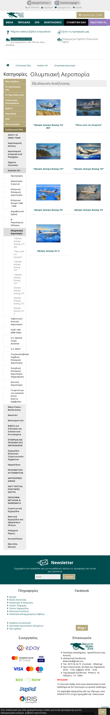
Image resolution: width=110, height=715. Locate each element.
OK (102, 711)
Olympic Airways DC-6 (19, 310)
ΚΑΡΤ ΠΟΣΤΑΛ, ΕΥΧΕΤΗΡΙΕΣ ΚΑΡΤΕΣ (15, 488)
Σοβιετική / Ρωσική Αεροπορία (17, 320)
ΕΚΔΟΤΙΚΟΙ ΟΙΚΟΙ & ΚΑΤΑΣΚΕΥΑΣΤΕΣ (98, 22)
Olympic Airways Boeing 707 (19, 289)
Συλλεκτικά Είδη (74, 22)
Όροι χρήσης (15, 627)
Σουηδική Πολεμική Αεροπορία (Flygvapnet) (17, 371)
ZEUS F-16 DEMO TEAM (14, 135)
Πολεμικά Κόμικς (13, 531)
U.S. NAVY (15, 348)
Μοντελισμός (51, 22)
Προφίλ (12, 596)
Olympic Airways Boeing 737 (19, 299)
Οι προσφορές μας (13, 87)
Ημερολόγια (14, 463)
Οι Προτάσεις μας (14, 94)
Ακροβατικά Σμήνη (17, 212)
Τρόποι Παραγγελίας (19, 607)
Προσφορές (17, 174)
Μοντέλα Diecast (12, 544)
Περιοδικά (23, 22)
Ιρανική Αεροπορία (16, 382)
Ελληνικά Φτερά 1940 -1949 (17, 202)
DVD (36, 22)
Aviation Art (42, 64)
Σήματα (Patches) (13, 163)
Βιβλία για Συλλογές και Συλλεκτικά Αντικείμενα (15, 429)
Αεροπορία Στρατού (16, 181)
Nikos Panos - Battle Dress (15, 407)
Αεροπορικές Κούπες (15, 143)
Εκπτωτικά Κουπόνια (19, 610)
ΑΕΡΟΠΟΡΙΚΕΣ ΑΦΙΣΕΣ (15, 478)
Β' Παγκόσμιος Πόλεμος (17, 221)
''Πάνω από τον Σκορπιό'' (19, 253)
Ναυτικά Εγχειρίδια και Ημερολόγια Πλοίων (15, 520)
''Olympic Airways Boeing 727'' (18, 265)
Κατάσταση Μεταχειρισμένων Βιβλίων (27, 613)
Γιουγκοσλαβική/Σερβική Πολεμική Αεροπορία (18, 357)
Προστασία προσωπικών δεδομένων (26, 624)
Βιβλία (9, 22)
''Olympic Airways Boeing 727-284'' (19, 241)
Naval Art (13, 414)
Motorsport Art (16, 419)
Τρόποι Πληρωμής (17, 604)
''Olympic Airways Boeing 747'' (18, 278)
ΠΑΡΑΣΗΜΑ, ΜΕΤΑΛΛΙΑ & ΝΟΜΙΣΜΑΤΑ (14, 499)
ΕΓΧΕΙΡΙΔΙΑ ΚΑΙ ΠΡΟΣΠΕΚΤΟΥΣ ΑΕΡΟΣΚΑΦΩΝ (15, 441)
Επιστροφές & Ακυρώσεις (21, 601)
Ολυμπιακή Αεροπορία (64, 64)
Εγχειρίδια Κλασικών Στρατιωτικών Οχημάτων (15, 454)
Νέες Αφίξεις (12, 80)
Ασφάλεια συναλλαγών (20, 622)
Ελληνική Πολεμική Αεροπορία (16, 191)
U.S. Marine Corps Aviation (16, 339)
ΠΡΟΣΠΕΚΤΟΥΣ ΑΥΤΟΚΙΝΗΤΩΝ (15, 470)
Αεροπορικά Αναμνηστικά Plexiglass (15, 153)
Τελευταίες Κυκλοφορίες (12, 100)
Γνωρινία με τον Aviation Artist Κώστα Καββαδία (17, 395)
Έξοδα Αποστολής (17, 599)
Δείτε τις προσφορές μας (76, 30)
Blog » (81, 627)
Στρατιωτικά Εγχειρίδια (15, 509)
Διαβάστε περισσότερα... (36, 712)
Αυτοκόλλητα (15, 537)
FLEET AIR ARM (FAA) (16, 330)
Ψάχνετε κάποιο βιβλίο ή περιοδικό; (31, 30)
